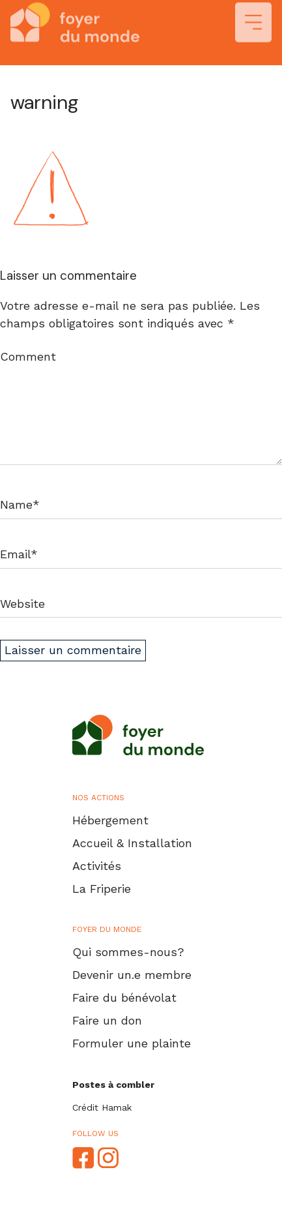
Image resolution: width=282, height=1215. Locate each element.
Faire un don (107, 1020)
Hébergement (110, 820)
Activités (96, 866)
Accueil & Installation (132, 843)
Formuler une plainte (131, 1043)
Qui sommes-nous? (128, 952)
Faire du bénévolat (124, 997)
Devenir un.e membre (131, 975)
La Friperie (101, 888)
